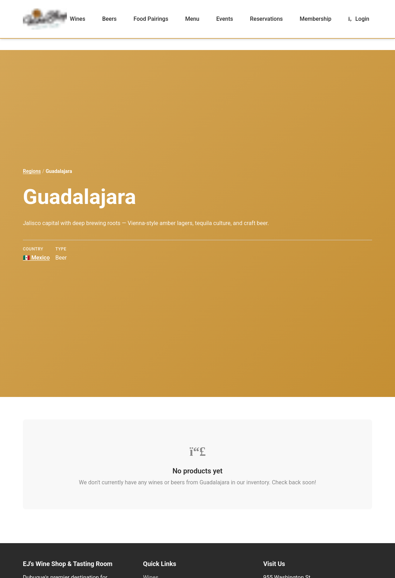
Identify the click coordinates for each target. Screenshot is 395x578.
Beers (109, 18)
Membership (315, 18)
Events (224, 18)
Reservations (266, 18)
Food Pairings (150, 18)
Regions (32, 171)
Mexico (36, 257)
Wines (77, 18)
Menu (192, 18)
